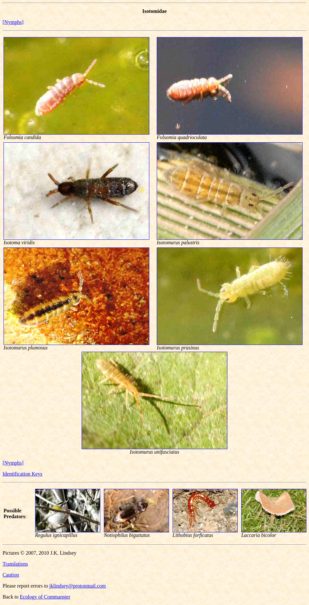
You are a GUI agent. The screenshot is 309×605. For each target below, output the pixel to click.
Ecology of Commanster (45, 597)
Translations (15, 564)
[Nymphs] (13, 22)
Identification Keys (22, 474)
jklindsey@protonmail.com (77, 586)
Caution (11, 575)
